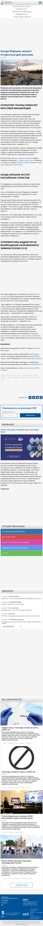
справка (29, 377)
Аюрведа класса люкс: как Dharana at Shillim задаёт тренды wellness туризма (21, 622)
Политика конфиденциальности (9, 897)
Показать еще (21, 885)
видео (29, 878)
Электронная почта (7, 411)
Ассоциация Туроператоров (8, 2)
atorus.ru (18, 924)
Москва (22, 743)
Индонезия (11, 743)
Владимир (29, 375)
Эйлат (19, 375)
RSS (2, 905)
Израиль (14, 375)
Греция (3, 375)
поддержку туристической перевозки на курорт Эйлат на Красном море (20, 335)
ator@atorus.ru (13, 914)
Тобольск (24, 878)
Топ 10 (5, 553)
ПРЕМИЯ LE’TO (21, 9)
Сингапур (28, 743)
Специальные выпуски (13, 531)
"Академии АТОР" (36, 364)
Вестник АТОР (8, 537)
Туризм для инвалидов (21, 12)
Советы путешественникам (16, 542)
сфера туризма (36, 377)
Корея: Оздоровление (22, 17)
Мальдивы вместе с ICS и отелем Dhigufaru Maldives (16, 610)
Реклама (4, 903)
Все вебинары (8, 626)
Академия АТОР (21, 14)
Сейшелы (14, 158)
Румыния (22, 158)
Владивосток (17, 878)
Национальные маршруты (15, 548)
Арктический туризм (21, 6)
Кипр (24, 375)
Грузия (28, 158)
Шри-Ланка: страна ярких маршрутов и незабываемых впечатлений (21, 598)
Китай (17, 743)
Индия (5, 743)
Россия (5, 832)
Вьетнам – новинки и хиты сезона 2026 (12, 604)
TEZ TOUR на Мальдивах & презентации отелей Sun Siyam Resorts (20, 616)
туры (2, 379)
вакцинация (16, 377)
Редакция (4, 901)
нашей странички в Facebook (31, 358)
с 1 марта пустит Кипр (25, 160)
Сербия (9, 377)
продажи (23, 377)
